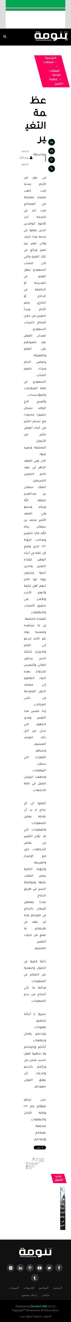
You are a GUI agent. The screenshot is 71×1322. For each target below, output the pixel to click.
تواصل (45, 1295)
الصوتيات (14, 1287)
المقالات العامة (55, 73)
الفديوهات (28, 1287)
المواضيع (43, 1287)
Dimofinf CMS (38, 1306)
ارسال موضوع (29, 1295)
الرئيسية (50, 58)
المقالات (48, 62)
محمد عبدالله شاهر (24, 158)
